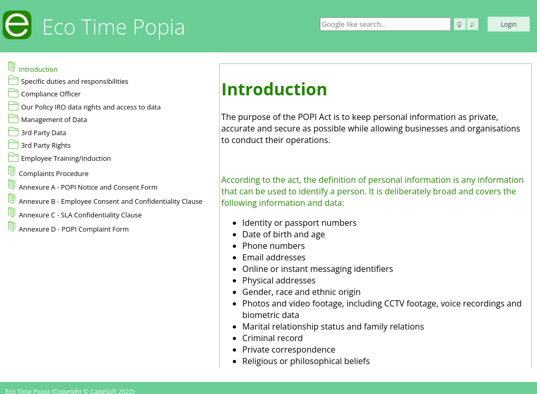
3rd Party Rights (46, 145)
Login (509, 24)
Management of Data (54, 119)
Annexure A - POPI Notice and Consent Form (82, 185)
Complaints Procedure (48, 172)
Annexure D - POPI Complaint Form (68, 227)
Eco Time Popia (114, 26)
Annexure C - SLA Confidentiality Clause (75, 213)
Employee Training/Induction (66, 158)
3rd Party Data (43, 132)
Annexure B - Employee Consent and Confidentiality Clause (105, 199)
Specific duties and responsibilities (74, 81)
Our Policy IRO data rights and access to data (90, 107)
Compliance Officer (51, 93)
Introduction (33, 67)
